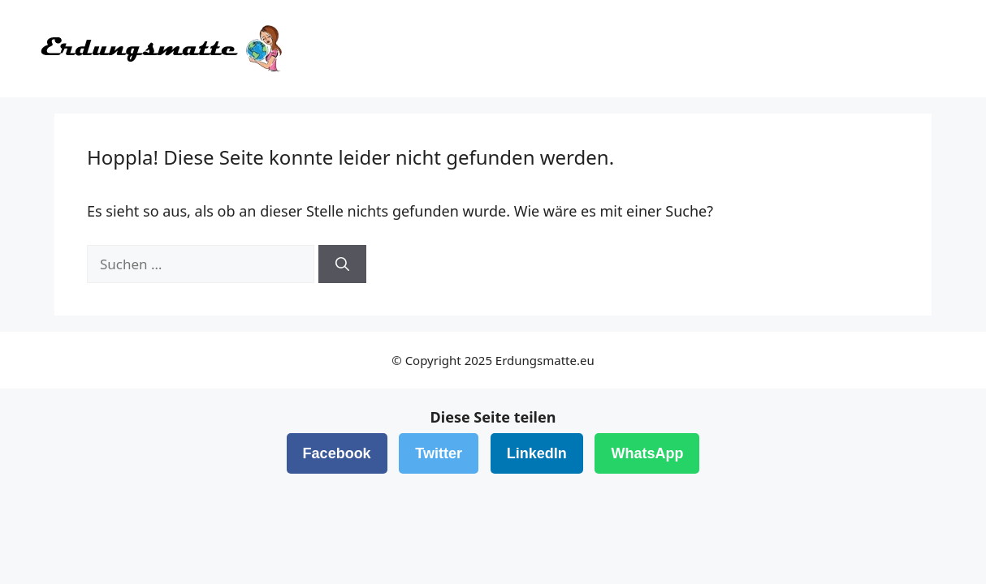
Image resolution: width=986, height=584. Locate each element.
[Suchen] (342, 264)
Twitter (438, 453)
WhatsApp (647, 453)
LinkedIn (537, 453)
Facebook (337, 453)
